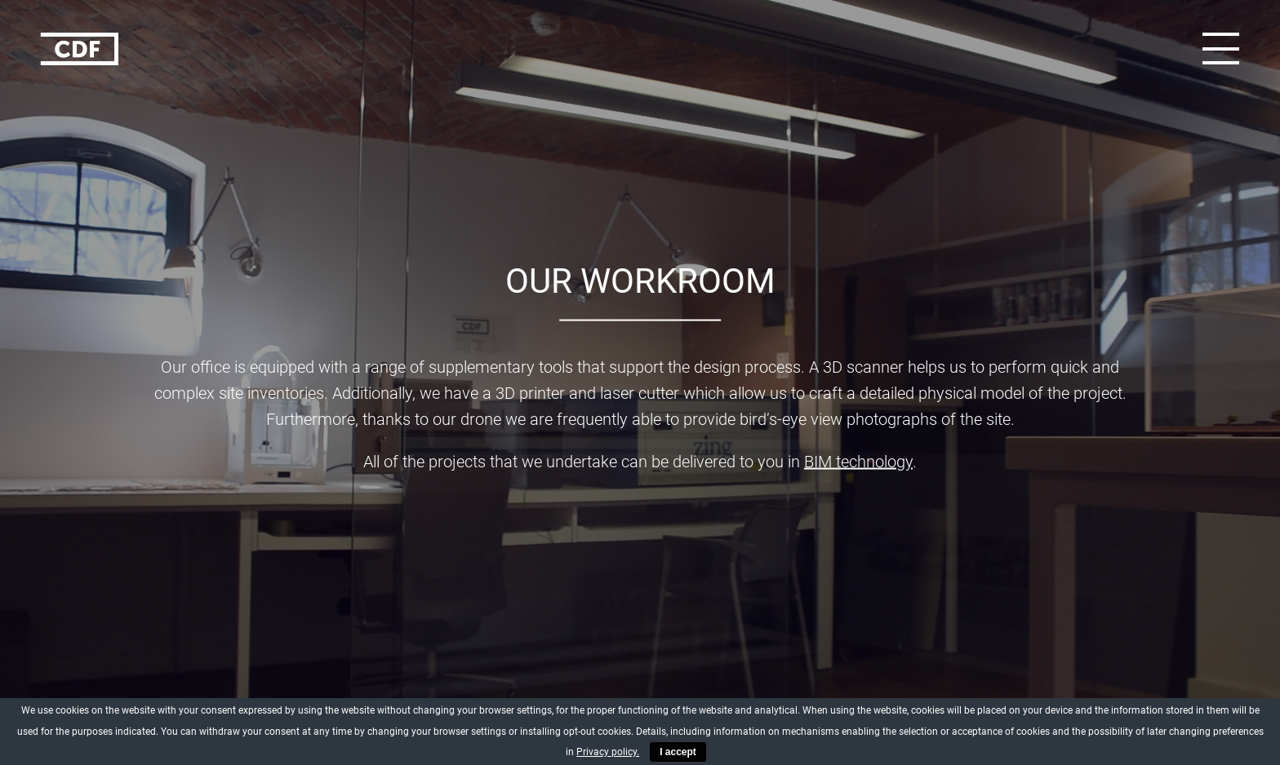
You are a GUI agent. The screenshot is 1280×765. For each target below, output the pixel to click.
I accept (678, 752)
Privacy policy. (607, 752)
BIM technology (858, 461)
